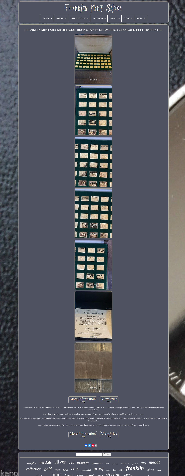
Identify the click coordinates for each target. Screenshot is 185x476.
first (114, 470)
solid (71, 463)
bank (107, 463)
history (83, 463)
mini (143, 463)
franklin (135, 468)
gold (48, 469)
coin (75, 468)
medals (46, 462)
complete (32, 463)
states (65, 470)
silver (60, 462)
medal (154, 462)
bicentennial (97, 463)
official (150, 469)
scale (57, 469)
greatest (135, 464)
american (125, 463)
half (121, 470)
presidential (86, 470)
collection (33, 469)
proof (98, 468)
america (115, 464)
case (159, 470)
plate (108, 470)
